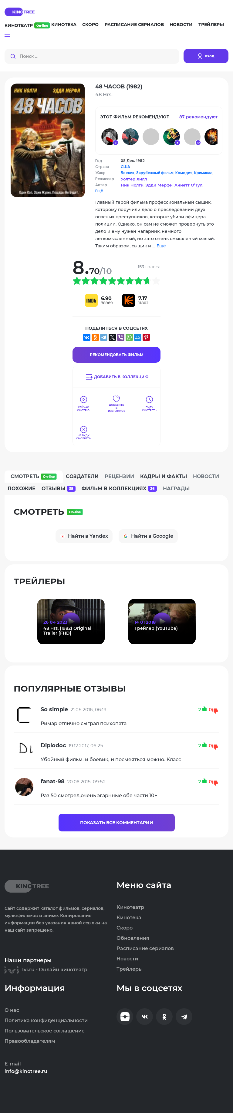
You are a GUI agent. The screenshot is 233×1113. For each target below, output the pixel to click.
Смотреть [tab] (34, 477)
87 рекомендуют (198, 117)
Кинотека (63, 24)
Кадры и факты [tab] (163, 476)
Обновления (132, 938)
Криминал (203, 172)
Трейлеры (211, 24)
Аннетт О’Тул (188, 185)
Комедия (183, 172)
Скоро (90, 24)
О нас (12, 1010)
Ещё (99, 191)
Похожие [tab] (21, 488)
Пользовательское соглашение (45, 1031)
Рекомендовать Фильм (117, 354)
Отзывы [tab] (59, 489)
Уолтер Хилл (134, 179)
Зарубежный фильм (155, 172)
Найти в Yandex (84, 536)
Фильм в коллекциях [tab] (119, 489)
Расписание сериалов (134, 24)
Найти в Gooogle (148, 536)
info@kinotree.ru (26, 1071)
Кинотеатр (27, 25)
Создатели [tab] (82, 476)
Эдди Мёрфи (159, 185)
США (125, 166)
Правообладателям (30, 1041)
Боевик (127, 172)
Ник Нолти (132, 185)
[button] (7, 35)
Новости (181, 24)
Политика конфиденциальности (46, 1021)
